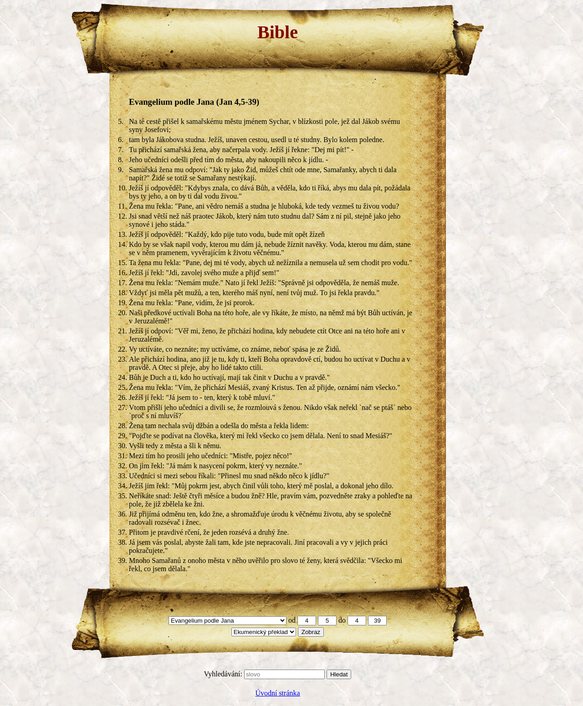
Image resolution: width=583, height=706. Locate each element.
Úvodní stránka (277, 693)
